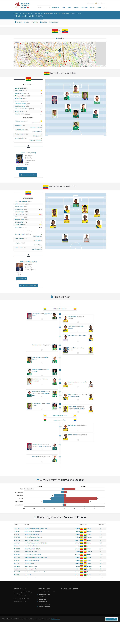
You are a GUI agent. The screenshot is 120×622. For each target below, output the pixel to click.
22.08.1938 (17, 537)
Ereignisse (43, 22)
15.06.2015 (17, 554)
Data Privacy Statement (44, 606)
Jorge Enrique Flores (45, 446)
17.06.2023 (17, 546)
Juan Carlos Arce (37, 444)
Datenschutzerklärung (44, 604)
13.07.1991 (17, 563)
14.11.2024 (17, 557)
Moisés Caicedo (74, 396)
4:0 (100, 557)
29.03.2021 (17, 528)
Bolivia (26, 22)
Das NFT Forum (42, 596)
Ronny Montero (36, 345)
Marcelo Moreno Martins (39, 391)
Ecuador (35, 22)
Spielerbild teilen (43, 601)
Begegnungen (53, 22)
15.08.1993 (17, 551)
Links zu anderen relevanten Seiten (47, 592)
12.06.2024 (17, 575)
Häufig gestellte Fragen (44, 594)
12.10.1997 (17, 572)
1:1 (100, 543)
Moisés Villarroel (37, 369)
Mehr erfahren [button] (55, 619)
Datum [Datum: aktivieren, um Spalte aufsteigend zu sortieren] (16, 524)
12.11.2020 (17, 566)
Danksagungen (42, 599)
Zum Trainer (28, 175)
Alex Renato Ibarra (73, 382)
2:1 (100, 528)
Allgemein (18, 22)
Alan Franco (71, 326)
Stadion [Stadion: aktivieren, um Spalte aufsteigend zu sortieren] (26, 524)
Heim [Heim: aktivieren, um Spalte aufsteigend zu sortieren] (81, 524)
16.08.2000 (17, 549)
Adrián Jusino (36, 456)
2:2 (100, 531)
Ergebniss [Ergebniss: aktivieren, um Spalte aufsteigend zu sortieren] (101, 524)
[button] (59, 50)
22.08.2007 (17, 534)
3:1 (100, 575)
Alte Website (90, 3)
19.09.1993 (17, 543)
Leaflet (89, 66)
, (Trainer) (28, 153)
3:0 (100, 540)
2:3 (100, 554)
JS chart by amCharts (29, 488)
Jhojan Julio (71, 335)
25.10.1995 (17, 531)
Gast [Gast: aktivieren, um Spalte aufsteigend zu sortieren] (85, 524)
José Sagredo (36, 314)
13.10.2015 (17, 560)
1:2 (100, 569)
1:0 (100, 534)
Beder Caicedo (72, 406)
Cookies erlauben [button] (111, 619)
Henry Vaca (35, 379)
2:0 (100, 549)
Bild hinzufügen (21, 168)
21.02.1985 (17, 540)
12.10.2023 (17, 569)
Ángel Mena (82, 335)
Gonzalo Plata (72, 348)
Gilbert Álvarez (36, 357)
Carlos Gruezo (72, 316)
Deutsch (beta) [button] (100, 3)
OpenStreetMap (96, 66)
